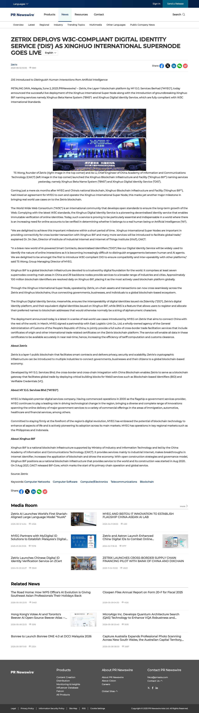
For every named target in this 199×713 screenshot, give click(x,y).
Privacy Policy (27, 708)
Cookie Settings (97, 708)
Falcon (60, 691)
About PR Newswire (117, 670)
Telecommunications (124, 481)
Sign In (156, 3)
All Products (63, 694)
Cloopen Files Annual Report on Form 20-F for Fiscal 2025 (143, 592)
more (184, 506)
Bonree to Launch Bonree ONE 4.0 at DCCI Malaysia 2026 (51, 636)
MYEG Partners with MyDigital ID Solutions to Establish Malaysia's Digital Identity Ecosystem (38, 537)
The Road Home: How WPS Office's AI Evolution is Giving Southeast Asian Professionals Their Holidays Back (50, 594)
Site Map (73, 708)
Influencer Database (67, 687)
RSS (84, 708)
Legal (13, 708)
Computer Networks (37, 481)
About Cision (109, 680)
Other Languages (115, 24)
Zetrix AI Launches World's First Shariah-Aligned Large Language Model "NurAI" (39, 515)
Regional (44, 24)
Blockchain (147, 481)
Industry (58, 24)
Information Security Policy (51, 708)
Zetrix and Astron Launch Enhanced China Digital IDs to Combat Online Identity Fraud (128, 537)
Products (49, 14)
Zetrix (14, 64)
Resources (81, 14)
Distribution (63, 680)
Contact (99, 14)
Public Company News (142, 24)
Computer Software (65, 481)
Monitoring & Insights (68, 684)
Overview (18, 24)
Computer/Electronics (94, 481)
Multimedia (95, 24)
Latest (31, 24)
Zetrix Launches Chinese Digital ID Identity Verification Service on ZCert (36, 559)
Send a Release (175, 3)
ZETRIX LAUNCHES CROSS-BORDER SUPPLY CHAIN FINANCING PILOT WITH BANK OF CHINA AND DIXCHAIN (143, 559)
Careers (106, 684)
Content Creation (65, 677)
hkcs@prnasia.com (157, 677)
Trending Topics (76, 24)
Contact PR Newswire (164, 670)
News (64, 14)
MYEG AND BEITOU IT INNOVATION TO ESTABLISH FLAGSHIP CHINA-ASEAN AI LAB (138, 515)
